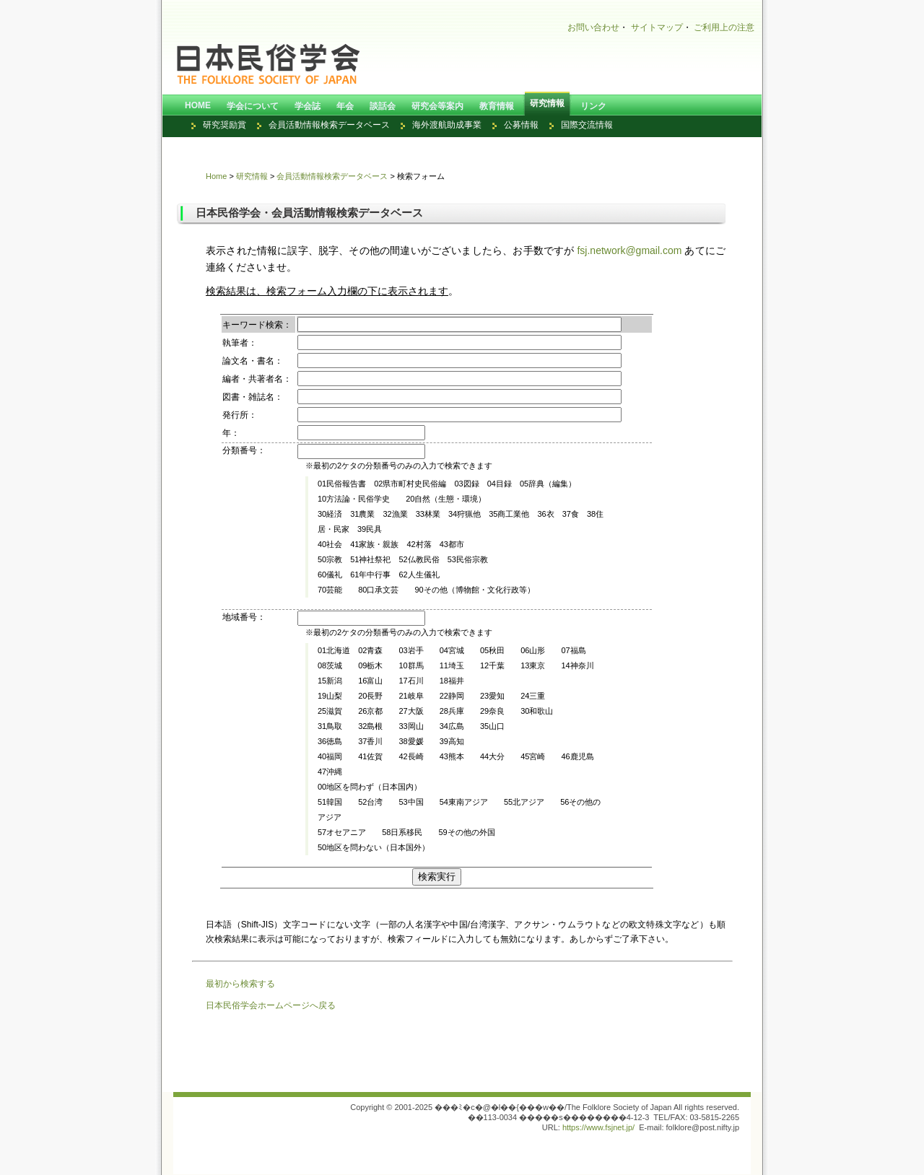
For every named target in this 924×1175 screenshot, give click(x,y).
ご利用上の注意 (724, 27)
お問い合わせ (593, 27)
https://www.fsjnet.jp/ (598, 1127)
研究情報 (252, 176)
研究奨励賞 (224, 125)
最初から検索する (240, 984)
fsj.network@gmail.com (629, 250)
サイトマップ (657, 27)
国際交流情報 (587, 125)
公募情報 (521, 125)
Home (216, 176)
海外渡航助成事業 (446, 125)
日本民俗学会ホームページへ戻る (271, 1005)
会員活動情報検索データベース (329, 125)
